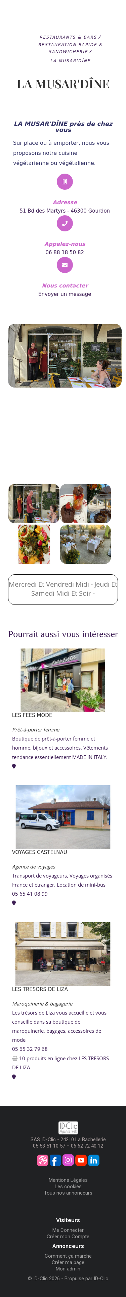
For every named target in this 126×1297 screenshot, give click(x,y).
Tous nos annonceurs (68, 1193)
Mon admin (68, 1269)
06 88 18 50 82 (64, 253)
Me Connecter (68, 1230)
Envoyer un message (64, 294)
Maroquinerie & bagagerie (42, 1003)
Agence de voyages (33, 866)
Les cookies (68, 1186)
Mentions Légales (68, 1180)
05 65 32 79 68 (30, 1048)
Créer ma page (68, 1262)
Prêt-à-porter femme (35, 729)
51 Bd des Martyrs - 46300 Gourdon (64, 211)
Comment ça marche (68, 1256)
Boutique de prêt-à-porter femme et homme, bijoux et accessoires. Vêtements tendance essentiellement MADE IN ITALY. (60, 747)
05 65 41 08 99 (30, 893)
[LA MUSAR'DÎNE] (63, 451)
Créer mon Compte (68, 1237)
